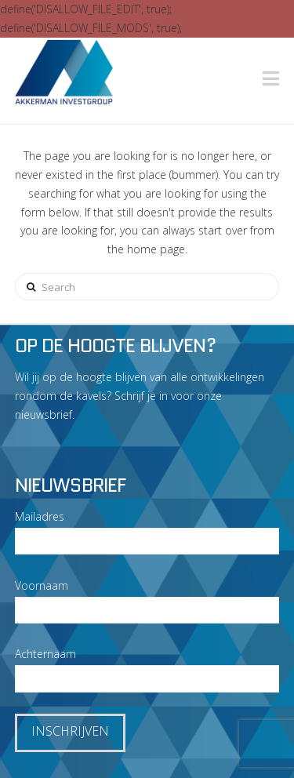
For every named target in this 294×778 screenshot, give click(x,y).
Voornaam (41, 585)
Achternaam (45, 653)
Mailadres (39, 516)
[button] (271, 78)
